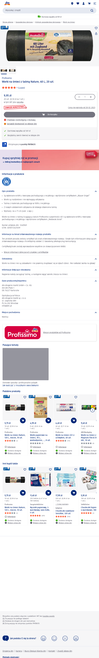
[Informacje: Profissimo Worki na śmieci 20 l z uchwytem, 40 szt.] (61, 447)
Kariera (19, 651)
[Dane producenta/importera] (49, 281)
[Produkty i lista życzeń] (77, 3)
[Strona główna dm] (7, 3)
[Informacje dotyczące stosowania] (49, 270)
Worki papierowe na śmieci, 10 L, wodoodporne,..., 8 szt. (40, 437)
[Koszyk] (89, 3)
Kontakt (51, 651)
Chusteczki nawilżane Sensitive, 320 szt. (65, 512)
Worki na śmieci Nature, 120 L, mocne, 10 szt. (15, 436)
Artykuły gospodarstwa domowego (48, 22)
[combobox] (49, 10)
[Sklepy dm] (72, 3)
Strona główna (8, 22)
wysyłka (20, 102)
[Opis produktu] (49, 191)
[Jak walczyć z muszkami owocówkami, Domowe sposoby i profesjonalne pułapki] (26, 367)
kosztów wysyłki (49, 616)
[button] (94, 3)
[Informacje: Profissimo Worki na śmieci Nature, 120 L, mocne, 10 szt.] (10, 447)
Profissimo (7, 78)
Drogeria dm (8, 651)
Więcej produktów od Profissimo (37, 332)
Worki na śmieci (69, 22)
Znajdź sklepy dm (64, 651)
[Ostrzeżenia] (49, 259)
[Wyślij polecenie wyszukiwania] (91, 10)
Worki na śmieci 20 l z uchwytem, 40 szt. (65, 436)
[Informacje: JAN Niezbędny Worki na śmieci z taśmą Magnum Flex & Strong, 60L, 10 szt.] (86, 447)
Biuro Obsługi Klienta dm (35, 651)
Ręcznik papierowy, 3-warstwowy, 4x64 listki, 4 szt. (40, 510)
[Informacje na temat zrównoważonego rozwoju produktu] (49, 234)
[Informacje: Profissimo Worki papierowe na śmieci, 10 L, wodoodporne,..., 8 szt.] (35, 447)
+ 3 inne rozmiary (62, 504)
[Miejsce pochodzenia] (49, 312)
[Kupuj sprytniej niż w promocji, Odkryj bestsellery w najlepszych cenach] (49, 160)
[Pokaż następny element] (92, 410)
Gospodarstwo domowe (24, 22)
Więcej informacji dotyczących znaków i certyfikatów (26, 252)
